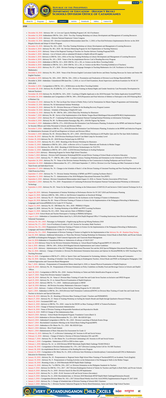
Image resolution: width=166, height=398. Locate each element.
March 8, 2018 (33, 320)
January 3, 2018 (33, 379)
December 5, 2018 (34, 57)
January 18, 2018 (34, 363)
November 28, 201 (35, 89)
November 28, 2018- (35, 94)
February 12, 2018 (34, 336)
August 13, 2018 (34, 206)
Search (135, 3)
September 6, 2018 (35, 179)
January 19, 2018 (34, 357)
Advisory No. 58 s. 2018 (37, 222)
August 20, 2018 (34, 198)
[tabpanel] (83, 207)
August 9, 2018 (33, 214)
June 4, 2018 (33, 246)
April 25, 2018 (33, 280)
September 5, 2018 (35, 182)
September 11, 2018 (35, 176)
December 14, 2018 (35, 35)
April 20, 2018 (33, 283)
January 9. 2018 (33, 368)
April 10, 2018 (33, 285)
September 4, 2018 (35, 187)
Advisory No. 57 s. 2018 (37, 224)
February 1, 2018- (34, 344)
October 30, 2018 (34, 136)
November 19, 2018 (35, 110)
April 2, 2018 (33, 291)
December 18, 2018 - (35, 33)
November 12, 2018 (35, 113)
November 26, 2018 (35, 97)
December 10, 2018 (35, 41)
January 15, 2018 (34, 365)
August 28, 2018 (34, 192)
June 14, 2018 (33, 240)
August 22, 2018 (34, 195)
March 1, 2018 (33, 331)
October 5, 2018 (34, 155)
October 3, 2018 (34, 158)
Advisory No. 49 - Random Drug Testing (124, 232)
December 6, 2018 (34, 49)
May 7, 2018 (32, 264)
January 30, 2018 (34, 347)
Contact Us (107, 21)
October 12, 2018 (34, 147)
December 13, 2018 (35, 38)
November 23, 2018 (35, 102)
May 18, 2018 (33, 259)
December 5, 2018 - (35, 54)
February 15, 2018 (34, 333)
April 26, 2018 (33, 277)
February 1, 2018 (34, 341)
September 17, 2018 (35, 168)
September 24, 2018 (35, 160)
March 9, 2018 (33, 315)
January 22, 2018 (34, 352)
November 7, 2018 (35, 115)
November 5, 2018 (35, 123)
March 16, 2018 (33, 307)
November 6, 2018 (35, 121)
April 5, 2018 (33, 288)
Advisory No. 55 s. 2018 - (37, 232)
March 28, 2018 (33, 296)
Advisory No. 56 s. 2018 (37, 227)
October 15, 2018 (34, 144)
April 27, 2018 (33, 275)
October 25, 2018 (34, 142)
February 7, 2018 (34, 339)
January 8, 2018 (34, 371)
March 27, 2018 (34, 299)
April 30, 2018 (33, 267)
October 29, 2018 (34, 139)
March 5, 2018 (33, 325)
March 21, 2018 (33, 304)
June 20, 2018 (33, 235)
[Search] (125, 2)
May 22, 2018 (33, 251)
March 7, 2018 (33, 323)
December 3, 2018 (34, 86)
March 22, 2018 (34, 301)
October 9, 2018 (34, 152)
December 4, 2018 (35, 59)
